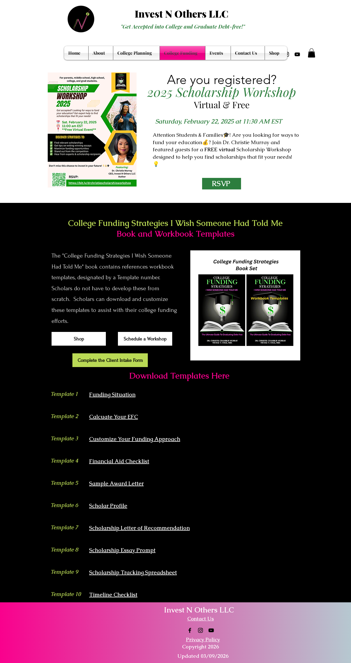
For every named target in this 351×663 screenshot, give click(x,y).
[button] (311, 52)
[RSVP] (221, 183)
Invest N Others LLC (181, 13)
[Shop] (79, 339)
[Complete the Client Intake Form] (110, 360)
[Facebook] (189, 630)
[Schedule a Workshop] (145, 339)
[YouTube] (297, 54)
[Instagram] (200, 630)
